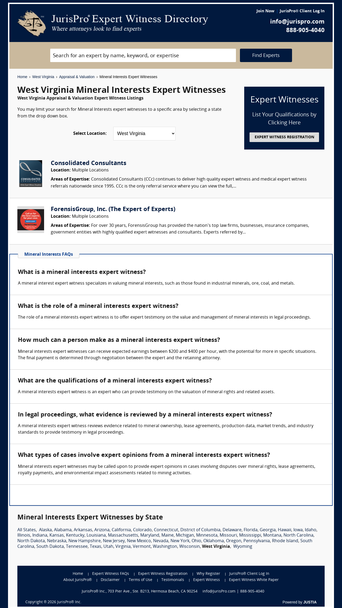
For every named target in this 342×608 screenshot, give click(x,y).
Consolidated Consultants (88, 163)
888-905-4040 (305, 31)
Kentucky (75, 535)
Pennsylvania (256, 541)
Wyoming (242, 547)
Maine (167, 535)
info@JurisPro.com (219, 592)
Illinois (23, 535)
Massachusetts (123, 535)
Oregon (233, 541)
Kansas (56, 535)
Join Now (265, 11)
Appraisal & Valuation (77, 77)
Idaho (310, 530)
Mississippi (250, 535)
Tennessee (77, 547)
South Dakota (50, 547)
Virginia (123, 547)
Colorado (142, 530)
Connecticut (166, 530)
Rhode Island (285, 541)
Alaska (45, 530)
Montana (272, 535)
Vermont (142, 547)
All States (26, 530)
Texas (95, 547)
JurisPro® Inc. (69, 602)
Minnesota (206, 535)
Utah (108, 547)
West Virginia (43, 77)
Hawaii (284, 530)
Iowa (298, 530)
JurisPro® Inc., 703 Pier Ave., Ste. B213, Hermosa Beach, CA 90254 (140, 592)
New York (179, 541)
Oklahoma (213, 541)
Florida (251, 530)
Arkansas (83, 530)
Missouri (228, 535)
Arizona (102, 530)
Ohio (196, 541)
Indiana (39, 535)
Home (22, 77)
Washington (165, 547)
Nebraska (56, 541)
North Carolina (298, 535)
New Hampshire (84, 541)
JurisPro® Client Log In (302, 11)
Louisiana (96, 535)
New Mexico (139, 541)
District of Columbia (200, 530)
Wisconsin (189, 547)
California (121, 530)
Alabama (63, 530)
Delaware (232, 530)
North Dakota (31, 541)
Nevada (160, 541)
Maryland (149, 535)
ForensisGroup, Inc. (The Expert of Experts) (113, 210)
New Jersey (114, 541)
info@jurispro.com (297, 22)
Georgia (268, 530)
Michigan (185, 535)
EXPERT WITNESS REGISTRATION (284, 137)
